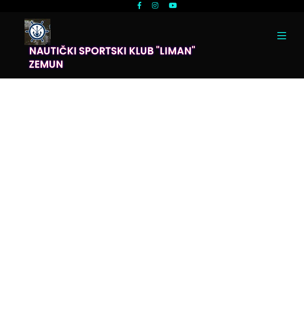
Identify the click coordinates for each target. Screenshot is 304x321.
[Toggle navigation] (281, 36)
